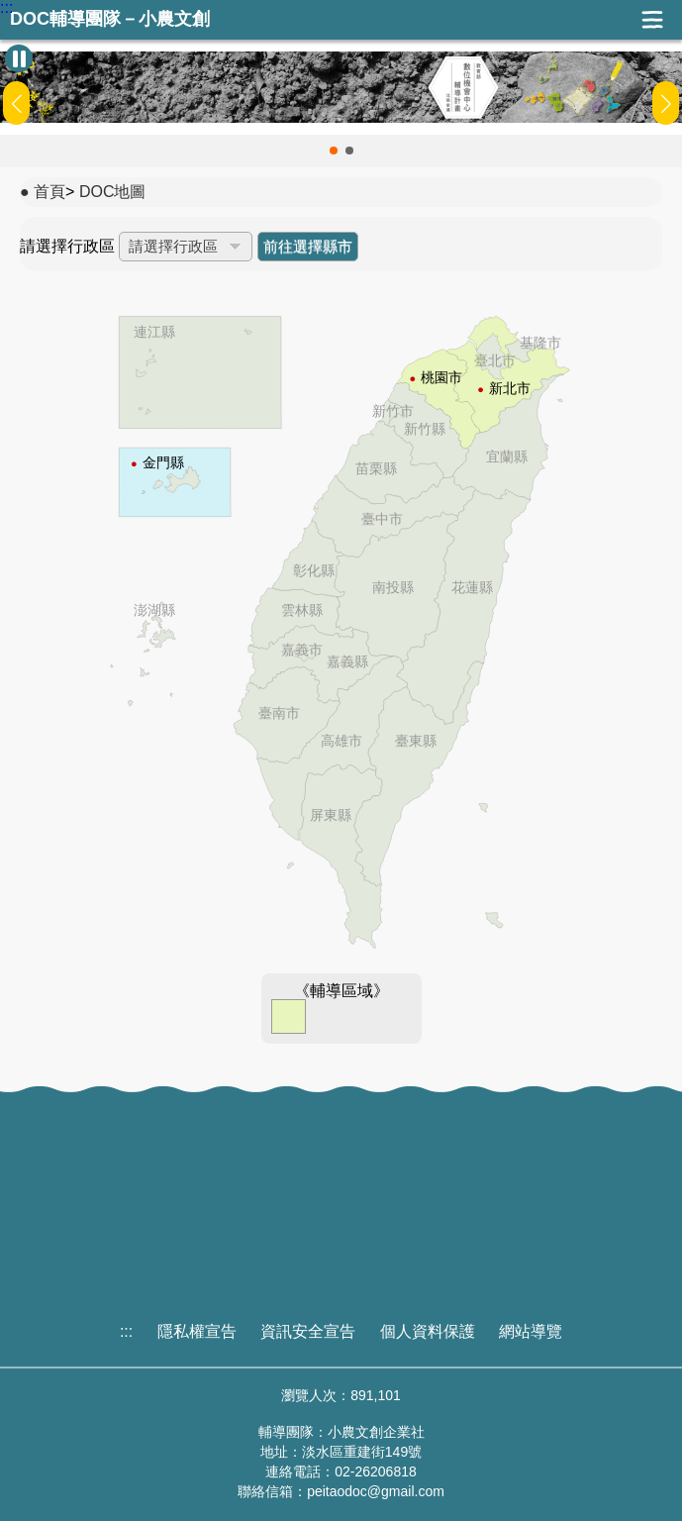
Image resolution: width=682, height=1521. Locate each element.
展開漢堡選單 (652, 20)
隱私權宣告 (197, 1331)
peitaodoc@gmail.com (375, 1491)
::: (6, 8)
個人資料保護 (427, 1331)
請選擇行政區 (67, 246)
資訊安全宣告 (307, 1331)
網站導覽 (530, 1331)
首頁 (49, 191)
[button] (334, 150)
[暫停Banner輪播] (19, 58)
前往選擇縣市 (307, 246)
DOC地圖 (112, 191)
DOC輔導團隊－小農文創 (110, 19)
